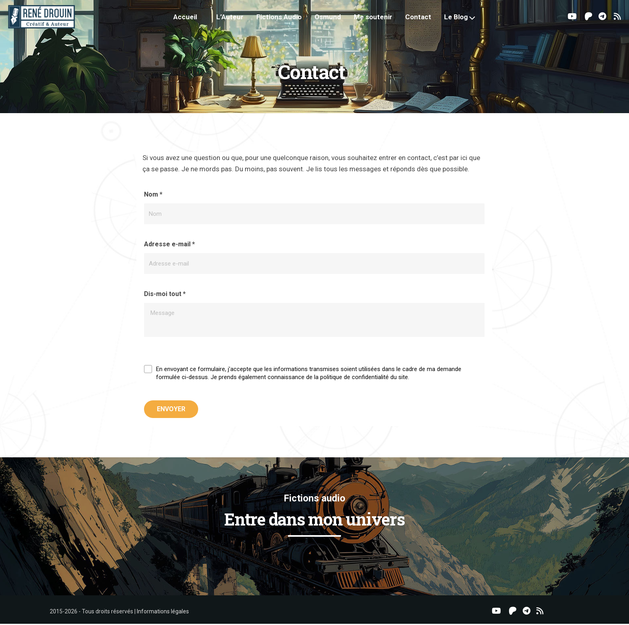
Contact (423, 20)
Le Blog (461, 20)
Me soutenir (378, 20)
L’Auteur (235, 20)
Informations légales (163, 612)
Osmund (333, 20)
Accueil (190, 20)
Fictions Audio (284, 20)
